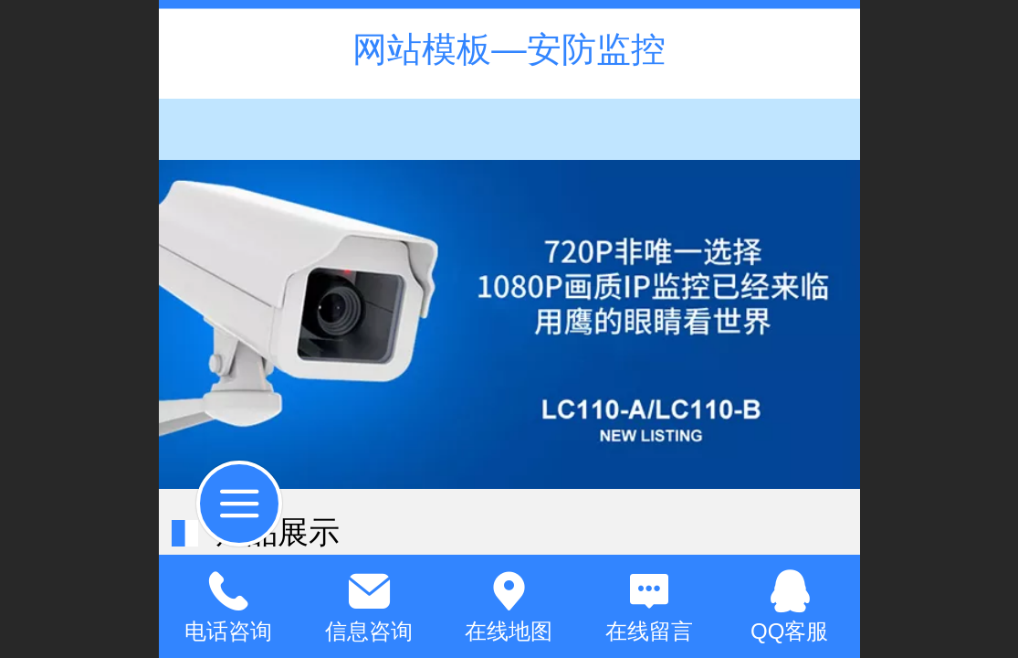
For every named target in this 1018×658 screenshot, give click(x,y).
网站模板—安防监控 (508, 49)
